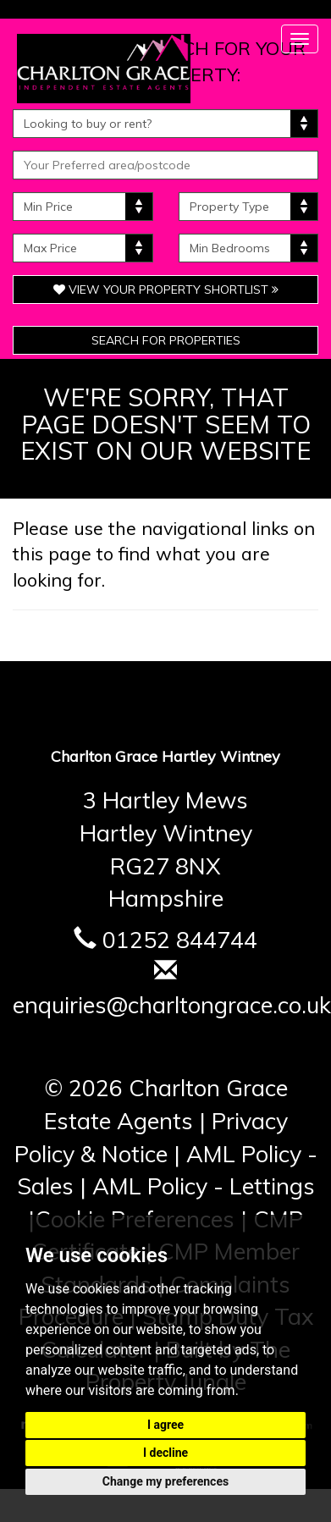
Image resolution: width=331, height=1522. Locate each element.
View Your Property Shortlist (166, 289)
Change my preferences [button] (165, 1481)
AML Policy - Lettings (203, 1186)
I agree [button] (165, 1424)
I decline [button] (165, 1452)
